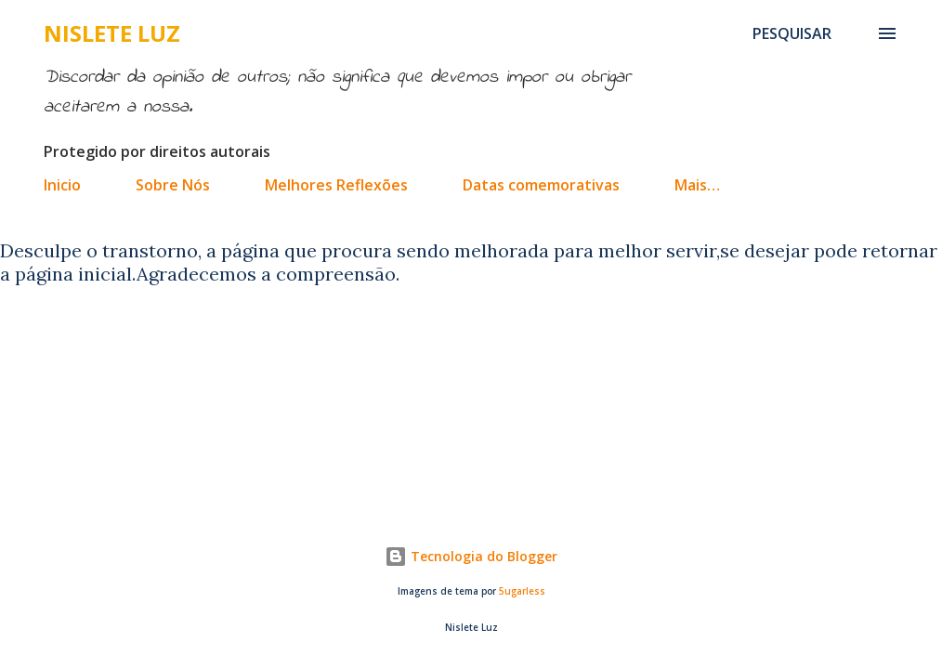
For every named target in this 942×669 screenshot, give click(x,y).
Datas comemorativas (541, 185)
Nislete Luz (112, 33)
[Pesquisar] (791, 33)
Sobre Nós (173, 185)
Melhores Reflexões (336, 185)
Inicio (62, 185)
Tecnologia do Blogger (471, 556)
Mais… (697, 185)
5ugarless (522, 591)
